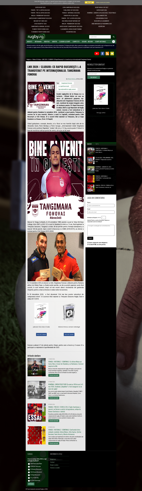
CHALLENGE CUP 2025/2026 (71, 10)
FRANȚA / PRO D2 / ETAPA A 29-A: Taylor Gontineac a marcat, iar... (104, 186)
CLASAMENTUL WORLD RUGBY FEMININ (71, 29)
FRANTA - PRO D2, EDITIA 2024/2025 (40, 13)
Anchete (29, 41)
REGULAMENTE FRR (101, 15)
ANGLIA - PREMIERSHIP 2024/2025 (40, 15)
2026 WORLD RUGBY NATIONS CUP (71, 21)
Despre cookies (54, 465)
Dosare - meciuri (87, 41)
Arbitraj (47, 41)
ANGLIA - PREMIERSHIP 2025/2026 (71, 24)
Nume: (89, 202)
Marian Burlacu (72, 79)
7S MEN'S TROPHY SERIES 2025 (40, 29)
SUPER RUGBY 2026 (102, 10)
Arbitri (54, 41)
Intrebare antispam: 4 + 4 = (94, 217)
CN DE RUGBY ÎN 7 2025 (40, 24)
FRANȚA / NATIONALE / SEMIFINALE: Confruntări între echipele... (103, 178)
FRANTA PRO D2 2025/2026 (71, 15)
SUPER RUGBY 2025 (40, 7)
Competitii (76, 41)
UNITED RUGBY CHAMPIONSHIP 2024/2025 (40, 18)
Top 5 (97, 144)
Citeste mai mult (53, 375)
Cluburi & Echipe (64, 41)
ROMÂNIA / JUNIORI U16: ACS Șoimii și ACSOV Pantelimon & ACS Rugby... (104, 169)
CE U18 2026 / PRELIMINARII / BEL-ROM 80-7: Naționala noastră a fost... (104, 159)
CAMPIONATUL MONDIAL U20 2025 (40, 26)
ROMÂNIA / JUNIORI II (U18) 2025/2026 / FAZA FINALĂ (101, 13)
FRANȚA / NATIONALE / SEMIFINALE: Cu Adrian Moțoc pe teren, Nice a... (104, 150)
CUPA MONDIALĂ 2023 (102, 18)
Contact (52, 462)
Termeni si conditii (55, 468)
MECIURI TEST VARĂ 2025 (40, 21)
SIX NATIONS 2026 (71, 32)
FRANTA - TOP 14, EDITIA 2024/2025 (40, 10)
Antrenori (38, 41)
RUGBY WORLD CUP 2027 (101, 7)
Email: (88, 209)
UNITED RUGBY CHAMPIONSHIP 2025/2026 (71, 26)
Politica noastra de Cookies (103, 2)
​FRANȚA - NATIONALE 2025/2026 (71, 13)
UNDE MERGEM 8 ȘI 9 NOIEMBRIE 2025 (102, 24)
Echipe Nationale (100, 41)
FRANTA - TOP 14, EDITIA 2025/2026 (71, 18)
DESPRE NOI (101, 26)
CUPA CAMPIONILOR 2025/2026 (71, 7)
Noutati (89, 144)
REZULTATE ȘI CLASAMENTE (101, 21)
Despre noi (53, 459)
